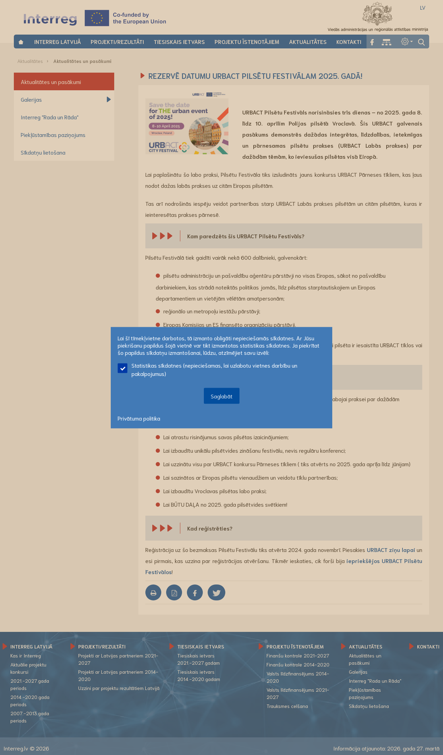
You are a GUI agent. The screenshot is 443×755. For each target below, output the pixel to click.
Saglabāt (222, 395)
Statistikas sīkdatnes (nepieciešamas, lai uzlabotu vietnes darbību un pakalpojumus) (207, 369)
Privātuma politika (139, 417)
